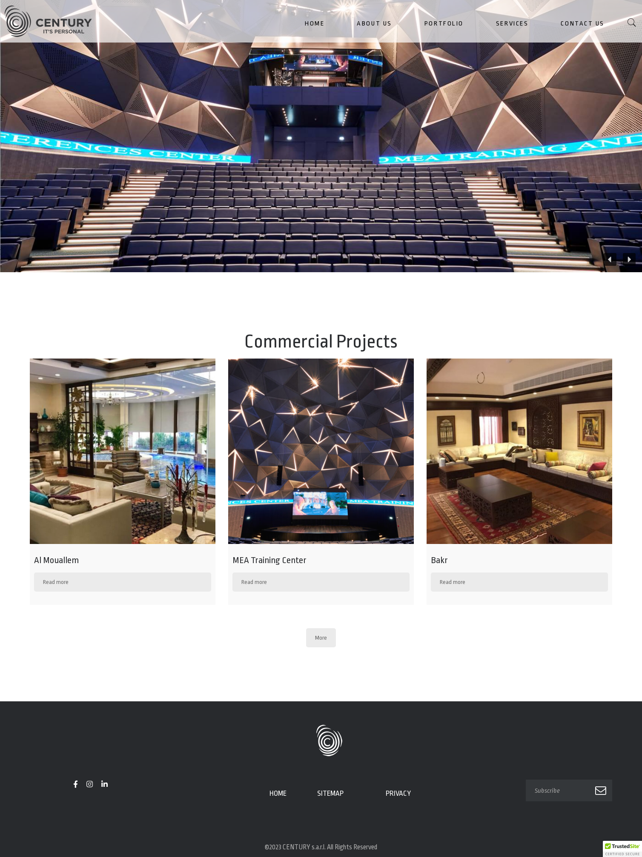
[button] (629, 259)
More (321, 638)
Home (278, 793)
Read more (56, 582)
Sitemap (330, 793)
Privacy (398, 793)
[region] (321, 136)
